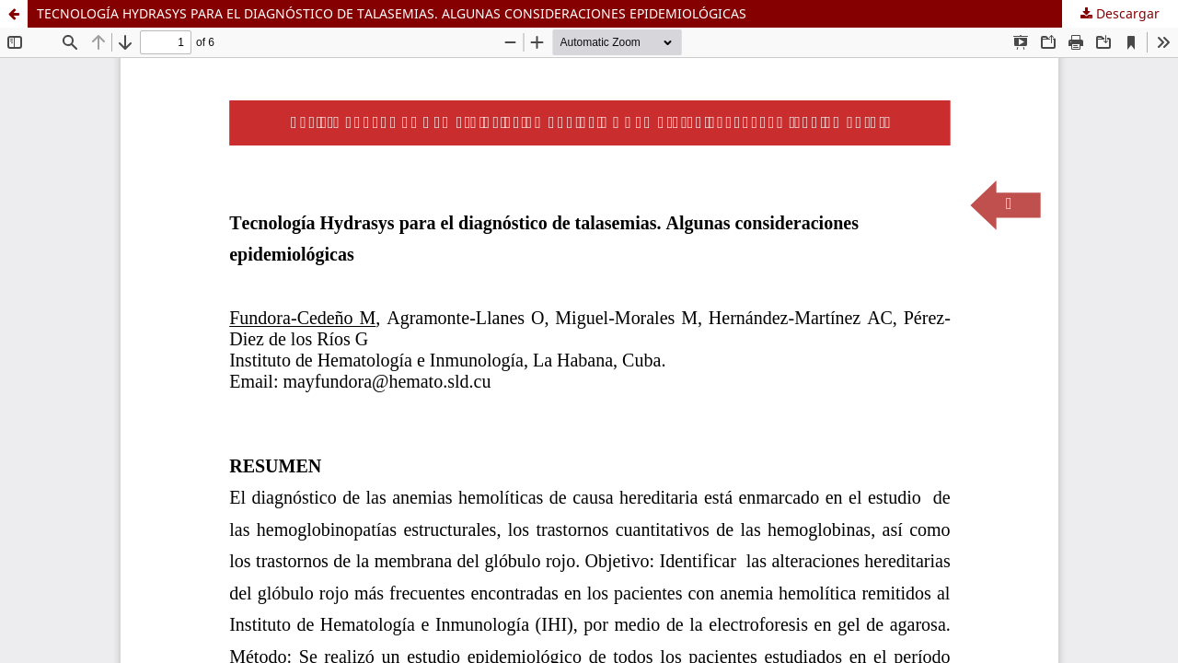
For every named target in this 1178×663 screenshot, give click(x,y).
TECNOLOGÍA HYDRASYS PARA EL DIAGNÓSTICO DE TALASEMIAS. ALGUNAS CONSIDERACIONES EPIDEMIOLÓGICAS (391, 13)
